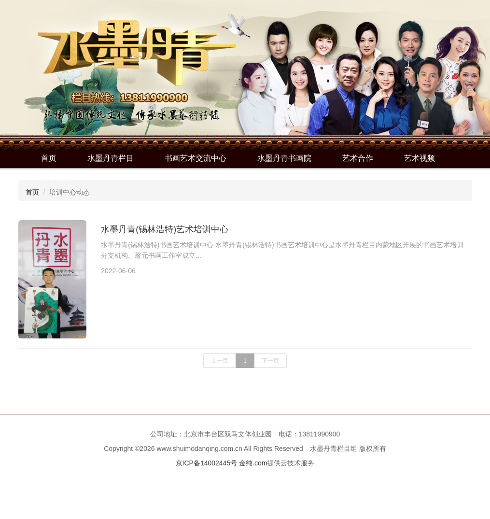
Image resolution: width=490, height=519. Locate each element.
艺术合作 (357, 158)
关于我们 (56, 177)
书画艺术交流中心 (195, 158)
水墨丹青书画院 (284, 158)
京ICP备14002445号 (207, 463)
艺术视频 (419, 158)
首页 (48, 158)
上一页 (219, 360)
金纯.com (253, 463)
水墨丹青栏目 (110, 158)
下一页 (270, 360)
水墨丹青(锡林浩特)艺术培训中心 (164, 229)
